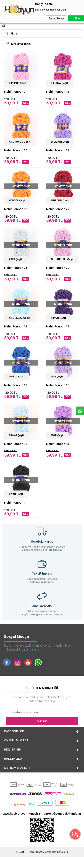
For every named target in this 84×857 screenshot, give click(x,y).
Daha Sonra (56, 18)
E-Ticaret (30, 852)
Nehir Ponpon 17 (15, 385)
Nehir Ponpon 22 (57, 209)
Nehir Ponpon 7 (15, 91)
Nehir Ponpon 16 (57, 91)
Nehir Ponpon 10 (15, 150)
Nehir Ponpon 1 (14, 502)
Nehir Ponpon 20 (58, 268)
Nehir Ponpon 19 (15, 326)
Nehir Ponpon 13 (57, 444)
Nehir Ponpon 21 (15, 268)
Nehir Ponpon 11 (57, 150)
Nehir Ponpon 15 (57, 385)
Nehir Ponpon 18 (57, 326)
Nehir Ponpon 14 (15, 444)
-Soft (20, 852)
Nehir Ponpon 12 (15, 209)
